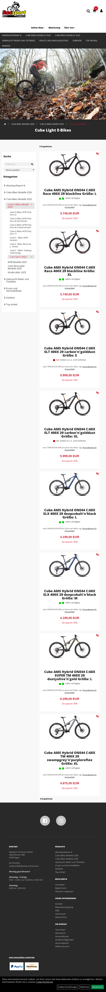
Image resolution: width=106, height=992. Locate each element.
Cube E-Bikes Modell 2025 (52, 124)
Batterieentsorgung (64, 907)
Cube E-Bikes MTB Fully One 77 (20, 232)
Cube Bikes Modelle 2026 (38, 35)
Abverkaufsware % (12, 35)
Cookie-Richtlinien (44, 982)
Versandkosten (62, 936)
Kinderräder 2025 (17, 272)
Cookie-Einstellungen (67, 987)
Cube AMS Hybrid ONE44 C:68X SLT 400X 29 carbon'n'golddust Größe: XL (69, 432)
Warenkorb (60, 933)
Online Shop (37, 27)
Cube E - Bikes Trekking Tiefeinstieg (20, 251)
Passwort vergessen (64, 891)
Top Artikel (91, 40)
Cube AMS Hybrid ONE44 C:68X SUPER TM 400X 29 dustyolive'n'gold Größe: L (69, 675)
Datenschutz (61, 917)
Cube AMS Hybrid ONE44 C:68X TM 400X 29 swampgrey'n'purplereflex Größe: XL (69, 758)
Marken (6, 45)
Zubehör (77, 40)
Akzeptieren (97, 987)
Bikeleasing (54, 27)
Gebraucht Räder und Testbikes (18, 40)
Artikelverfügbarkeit (64, 939)
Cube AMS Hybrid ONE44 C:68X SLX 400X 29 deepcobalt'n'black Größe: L (69, 513)
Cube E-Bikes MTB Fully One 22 (20, 213)
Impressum (60, 913)
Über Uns (69, 27)
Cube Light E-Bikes (77, 124)
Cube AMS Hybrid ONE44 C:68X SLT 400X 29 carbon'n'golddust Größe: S (69, 352)
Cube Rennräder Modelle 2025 (16, 267)
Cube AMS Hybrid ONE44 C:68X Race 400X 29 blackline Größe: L (69, 192)
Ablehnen (84, 987)
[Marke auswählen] (19, 170)
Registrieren (60, 888)
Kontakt (58, 903)
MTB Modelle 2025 (17, 262)
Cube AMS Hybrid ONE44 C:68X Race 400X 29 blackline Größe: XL (69, 271)
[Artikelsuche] (88, 11)
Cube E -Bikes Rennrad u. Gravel (20, 245)
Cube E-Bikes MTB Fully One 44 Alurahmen (20, 219)
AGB (57, 910)
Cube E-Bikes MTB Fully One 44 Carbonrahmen (20, 226)
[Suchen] (32, 164)
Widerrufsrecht (62, 946)
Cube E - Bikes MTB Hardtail (18, 238)
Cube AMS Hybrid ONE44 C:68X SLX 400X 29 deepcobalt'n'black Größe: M (69, 594)
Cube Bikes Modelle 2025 (67, 35)
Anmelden (60, 884)
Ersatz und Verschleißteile (53, 40)
